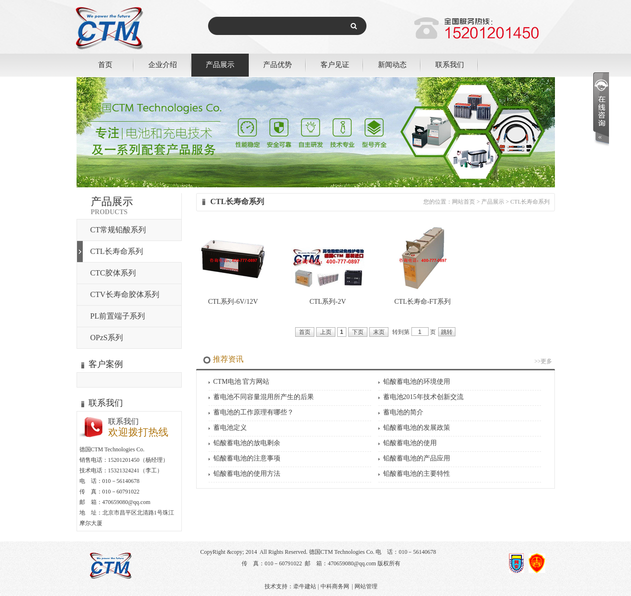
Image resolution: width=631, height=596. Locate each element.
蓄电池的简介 (403, 412)
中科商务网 (335, 586)
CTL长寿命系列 (116, 251)
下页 (358, 332)
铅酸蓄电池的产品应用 (416, 458)
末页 (379, 332)
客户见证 (335, 64)
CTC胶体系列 (113, 273)
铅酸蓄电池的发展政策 (416, 427)
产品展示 (220, 64)
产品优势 (277, 64)
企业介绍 (162, 64)
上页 (326, 332)
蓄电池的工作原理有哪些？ (253, 412)
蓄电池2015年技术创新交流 (423, 397)
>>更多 (543, 361)
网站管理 (365, 586)
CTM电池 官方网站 (241, 381)
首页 (105, 64)
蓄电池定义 (230, 427)
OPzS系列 (106, 337)
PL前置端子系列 (117, 316)
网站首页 (463, 201)
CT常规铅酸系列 (118, 230)
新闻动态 (392, 64)
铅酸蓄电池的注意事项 (246, 458)
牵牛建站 (304, 586)
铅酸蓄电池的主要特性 (416, 473)
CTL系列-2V (328, 301)
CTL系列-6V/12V (233, 301)
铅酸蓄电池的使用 (410, 443)
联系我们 (449, 64)
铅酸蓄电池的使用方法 (246, 473)
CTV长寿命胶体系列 (124, 294)
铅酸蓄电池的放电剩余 (246, 443)
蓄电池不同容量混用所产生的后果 (263, 397)
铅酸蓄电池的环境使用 (416, 381)
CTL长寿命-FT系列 (422, 301)
